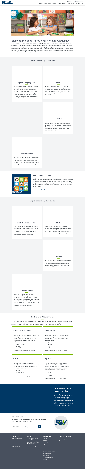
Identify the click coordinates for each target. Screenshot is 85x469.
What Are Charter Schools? (48, 447)
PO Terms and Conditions (48, 457)
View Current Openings (31, 446)
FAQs (44, 444)
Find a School (45, 440)
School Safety (45, 446)
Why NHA (41, 3)
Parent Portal (45, 442)
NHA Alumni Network (47, 453)
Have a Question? (62, 3)
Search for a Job (79, 3)
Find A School (71, 3)
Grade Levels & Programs (50, 3)
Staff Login (45, 459)
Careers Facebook (31, 443)
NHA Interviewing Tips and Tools (49, 451)
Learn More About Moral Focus (42, 190)
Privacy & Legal (46, 455)
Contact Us (69, 1)
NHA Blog (45, 449)
